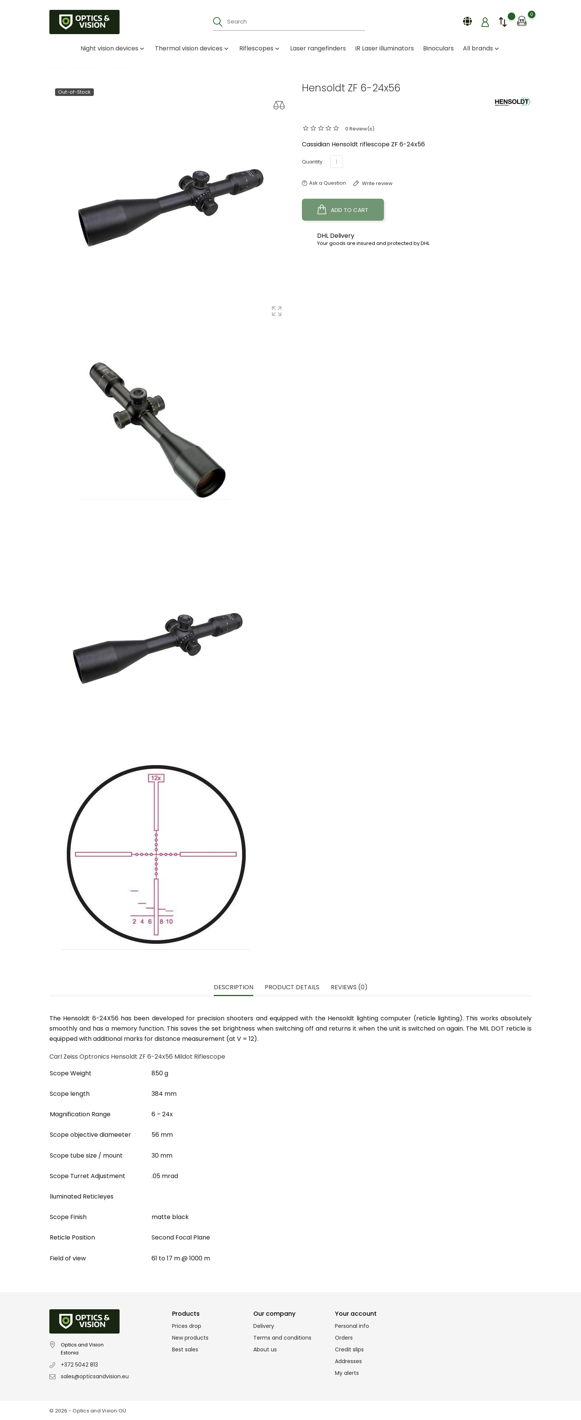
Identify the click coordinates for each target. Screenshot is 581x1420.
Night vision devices (113, 48)
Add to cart (342, 210)
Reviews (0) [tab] (349, 988)
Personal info (352, 1326)
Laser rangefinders (318, 48)
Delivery (263, 1326)
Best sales (185, 1349)
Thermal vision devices (192, 48)
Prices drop (186, 1326)
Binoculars (438, 48)
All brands (481, 48)
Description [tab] (233, 988)
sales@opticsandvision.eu (95, 1376)
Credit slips (349, 1349)
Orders (344, 1338)
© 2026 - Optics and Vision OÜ (87, 1410)
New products (190, 1338)
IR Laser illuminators (384, 48)
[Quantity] (336, 161)
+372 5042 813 (79, 1364)
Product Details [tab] (292, 988)
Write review (377, 183)
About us (265, 1349)
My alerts (347, 1373)
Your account (356, 1313)
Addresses (348, 1361)
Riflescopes (260, 48)
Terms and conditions (282, 1338)
